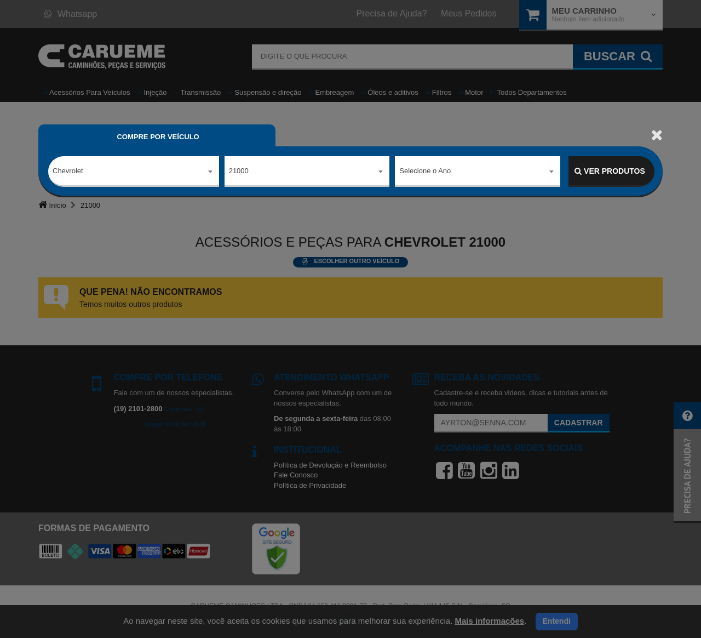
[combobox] (133, 171)
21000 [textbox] (239, 171)
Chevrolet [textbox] (68, 171)
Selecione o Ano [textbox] (425, 171)
